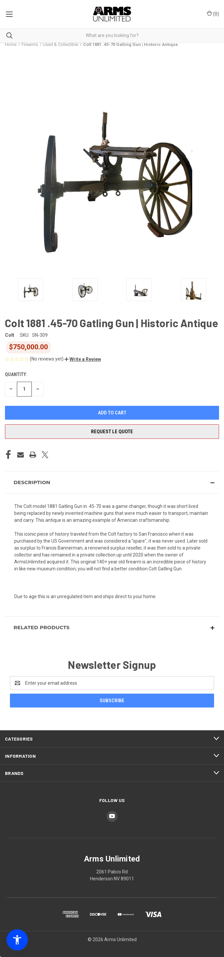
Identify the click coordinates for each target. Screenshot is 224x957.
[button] (83, 359)
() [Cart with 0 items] (213, 14)
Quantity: (16, 374)
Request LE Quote (112, 432)
